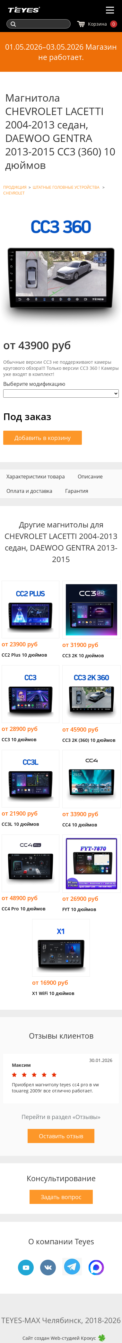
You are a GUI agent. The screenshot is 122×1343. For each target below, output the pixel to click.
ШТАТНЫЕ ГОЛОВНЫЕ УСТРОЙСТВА (66, 187)
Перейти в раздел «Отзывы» (61, 1117)
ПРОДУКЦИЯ (15, 187)
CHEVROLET (14, 193)
